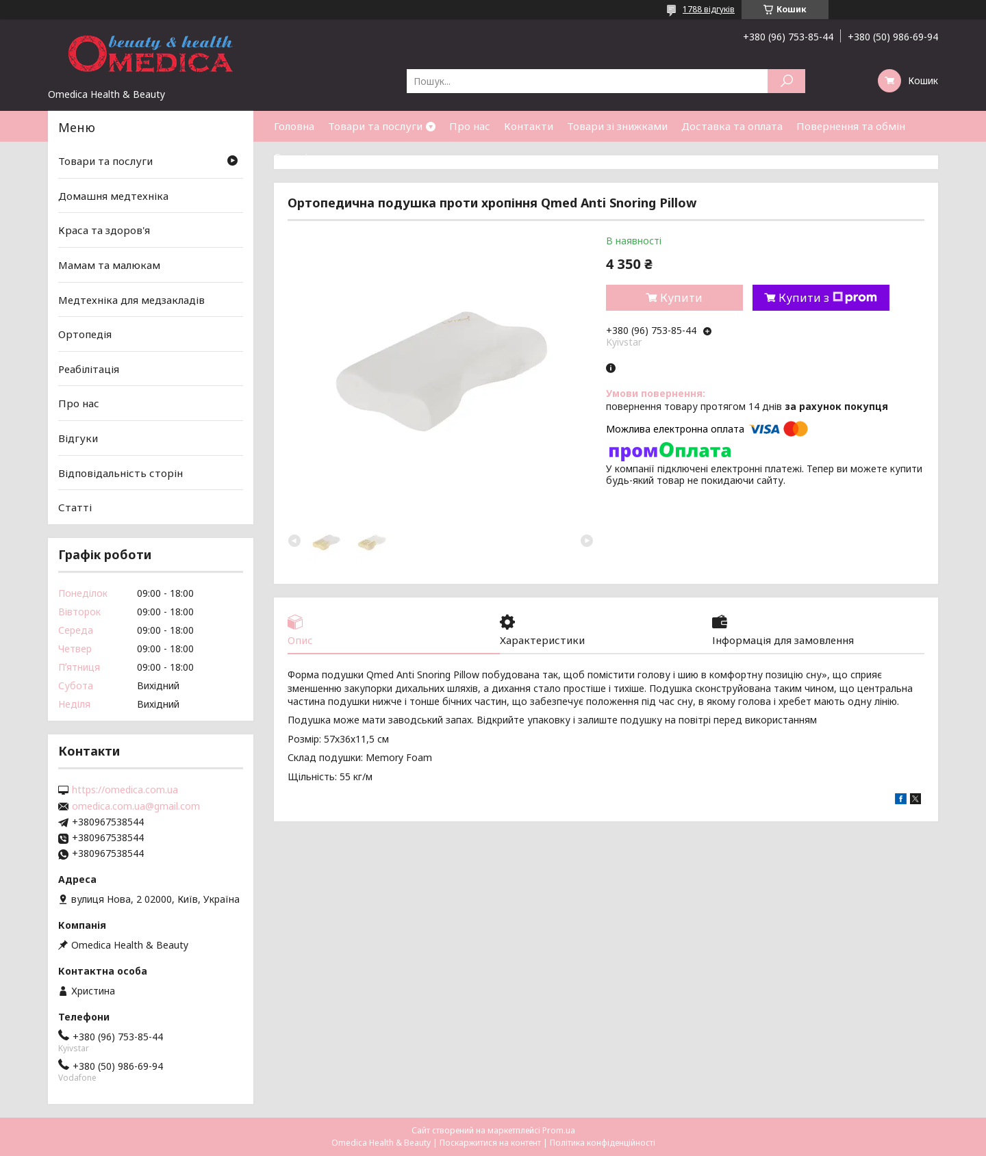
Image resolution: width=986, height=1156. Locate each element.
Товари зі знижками (617, 126)
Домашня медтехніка (113, 196)
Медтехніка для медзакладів (131, 299)
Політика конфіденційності (602, 1142)
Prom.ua (558, 1130)
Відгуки (78, 438)
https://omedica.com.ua (125, 790)
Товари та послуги (375, 126)
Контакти (528, 126)
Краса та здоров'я (104, 230)
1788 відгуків (709, 9)
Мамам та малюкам (109, 265)
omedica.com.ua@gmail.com (136, 806)
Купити (681, 297)
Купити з (828, 297)
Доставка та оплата (732, 126)
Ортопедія (85, 334)
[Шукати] (786, 81)
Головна (294, 126)
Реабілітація (88, 369)
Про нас (469, 126)
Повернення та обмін (850, 126)
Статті (290, 157)
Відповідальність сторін (120, 473)
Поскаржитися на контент (490, 1142)
